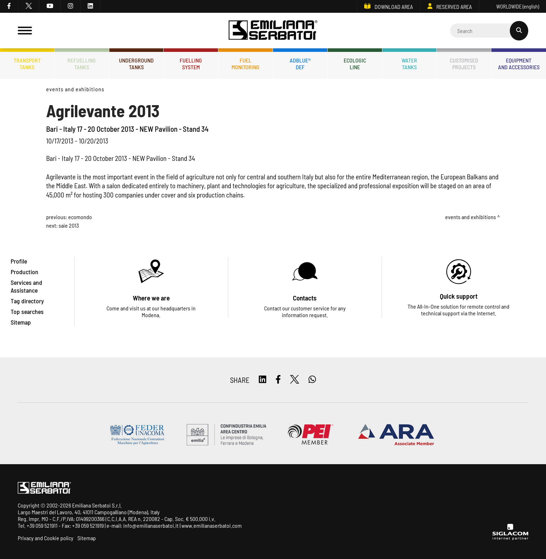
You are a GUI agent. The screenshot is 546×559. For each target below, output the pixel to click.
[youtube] (50, 6)
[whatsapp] (312, 380)
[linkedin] (90, 6)
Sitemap (86, 537)
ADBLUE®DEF (300, 63)
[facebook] (9, 6)
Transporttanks (27, 63)
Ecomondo (80, 216)
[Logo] (273, 31)
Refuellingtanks (81, 63)
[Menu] (25, 30)
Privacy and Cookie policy (45, 537)
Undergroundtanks (136, 63)
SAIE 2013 (69, 225)
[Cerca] (489, 30)
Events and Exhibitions (75, 89)
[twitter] (28, 6)
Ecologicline (355, 63)
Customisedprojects (464, 63)
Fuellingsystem (191, 63)
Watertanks (409, 63)
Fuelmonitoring (245, 63)
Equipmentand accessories (519, 63)
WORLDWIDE (512, 7)
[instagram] (71, 6)
